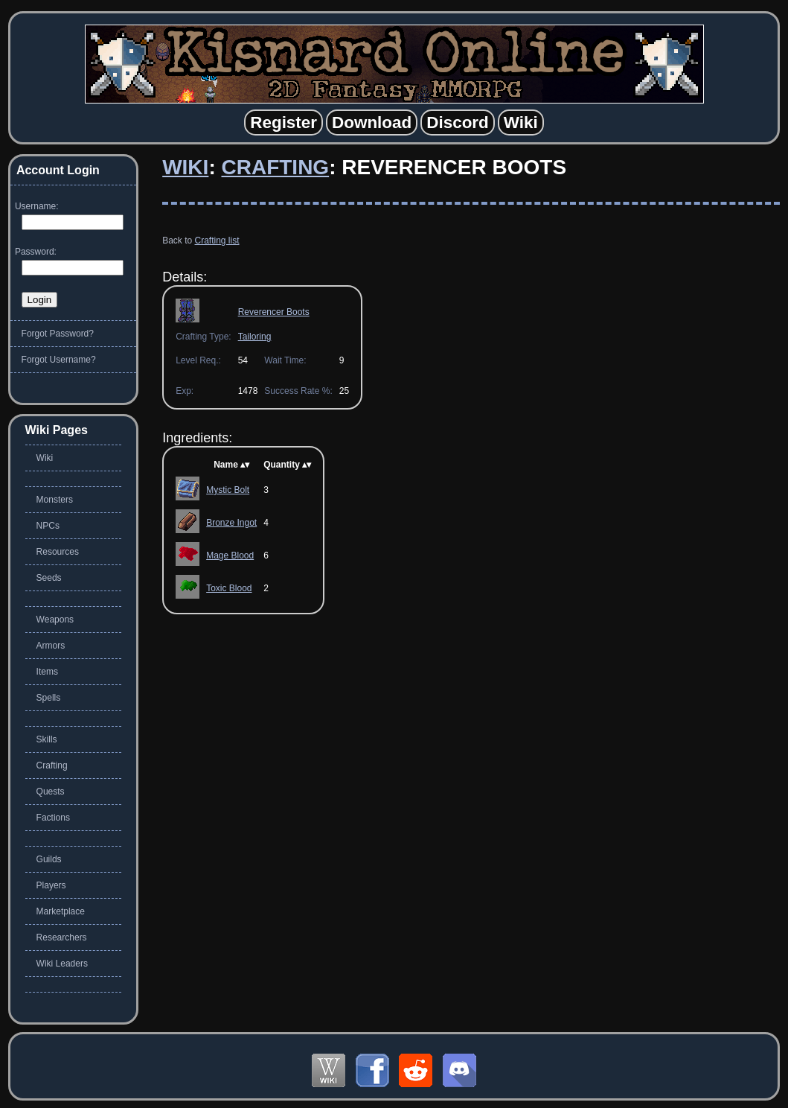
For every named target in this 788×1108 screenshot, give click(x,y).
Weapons (55, 619)
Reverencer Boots (274, 312)
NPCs (48, 525)
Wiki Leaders (62, 963)
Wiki (185, 167)
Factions (53, 817)
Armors (50, 645)
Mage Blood (230, 555)
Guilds (49, 859)
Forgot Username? (59, 359)
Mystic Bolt (227, 490)
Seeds (49, 578)
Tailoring (255, 336)
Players (51, 885)
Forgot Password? (58, 333)
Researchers (61, 937)
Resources (57, 552)
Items (47, 671)
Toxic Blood (229, 588)
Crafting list (217, 240)
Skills (46, 739)
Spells (48, 697)
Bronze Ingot (231, 523)
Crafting (275, 167)
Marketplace (60, 911)
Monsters (54, 499)
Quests (50, 791)
